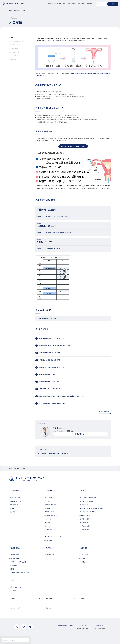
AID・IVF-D (48, 519)
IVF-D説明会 (13, 565)
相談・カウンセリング (50, 540)
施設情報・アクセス (15, 501)
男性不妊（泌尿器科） (51, 515)
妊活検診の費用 (84, 530)
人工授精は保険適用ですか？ (72, 374)
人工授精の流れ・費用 (14, 52)
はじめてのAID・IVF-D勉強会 (18, 562)
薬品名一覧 (65, 453)
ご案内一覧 (13, 590)
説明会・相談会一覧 (15, 587)
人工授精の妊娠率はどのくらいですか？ (72, 353)
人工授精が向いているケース (16, 41)
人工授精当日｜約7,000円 (73, 225)
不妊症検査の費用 (85, 526)
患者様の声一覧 (49, 555)
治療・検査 (58, 3)
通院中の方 (89, 3)
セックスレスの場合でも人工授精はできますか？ (72, 403)
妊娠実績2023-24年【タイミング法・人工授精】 (73, 146)
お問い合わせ (81, 3)
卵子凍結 (47, 522)
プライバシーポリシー (87, 625)
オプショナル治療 (13, 56)
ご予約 (113, 4)
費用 (64, 3)
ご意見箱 (82, 558)
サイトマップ (78, 625)
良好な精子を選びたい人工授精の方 (73, 318)
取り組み (12, 508)
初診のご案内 (14, 505)
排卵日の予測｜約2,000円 (73, 209)
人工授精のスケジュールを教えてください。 (72, 389)
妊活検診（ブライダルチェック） (53, 537)
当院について (50, 3)
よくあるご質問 (12, 59)
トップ (10, 10)
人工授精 (47, 501)
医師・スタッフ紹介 (15, 498)
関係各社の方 (84, 562)
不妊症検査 (48, 533)
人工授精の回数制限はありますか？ (72, 382)
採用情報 (48, 608)
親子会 (12, 569)
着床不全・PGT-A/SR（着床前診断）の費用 (91, 508)
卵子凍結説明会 (14, 558)
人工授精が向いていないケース (16, 45)
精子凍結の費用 (84, 522)
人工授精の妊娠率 (13, 48)
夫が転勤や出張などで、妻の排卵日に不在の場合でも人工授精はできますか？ (72, 396)
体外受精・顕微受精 (50, 505)
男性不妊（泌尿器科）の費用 (87, 512)
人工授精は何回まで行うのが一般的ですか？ (72, 338)
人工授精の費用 (42, 453)
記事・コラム (84, 598)
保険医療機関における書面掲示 (65, 625)
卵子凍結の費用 (84, 519)
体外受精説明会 (14, 555)
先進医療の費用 (84, 505)
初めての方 (102, 4)
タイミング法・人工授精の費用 (88, 498)
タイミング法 (48, 498)
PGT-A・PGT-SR (49, 512)
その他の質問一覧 (104, 411)
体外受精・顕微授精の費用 (87, 501)
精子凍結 (47, 526)
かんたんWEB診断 (15, 608)
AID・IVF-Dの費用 (85, 515)
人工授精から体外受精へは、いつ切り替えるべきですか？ (72, 345)
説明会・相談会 (71, 3)
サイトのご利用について (100, 625)
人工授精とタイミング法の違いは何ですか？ (72, 367)
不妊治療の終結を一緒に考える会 (19, 572)
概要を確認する (80, 434)
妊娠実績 (13, 512)
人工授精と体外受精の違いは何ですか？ (72, 360)
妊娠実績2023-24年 (54, 453)
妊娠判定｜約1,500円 (73, 241)
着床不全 (47, 508)
